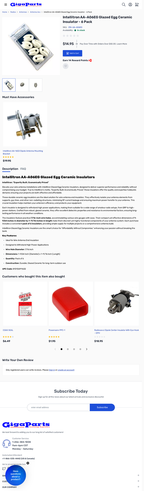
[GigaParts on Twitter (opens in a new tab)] (4, 468)
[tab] (10, 169)
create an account (66, 370)
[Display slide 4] (80, 349)
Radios (13, 12)
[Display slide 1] (61, 349)
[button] (15, 475)
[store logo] (26, 4)
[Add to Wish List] (66, 66)
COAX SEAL (8, 330)
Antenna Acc (35, 12)
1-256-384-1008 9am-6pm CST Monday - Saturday (22, 445)
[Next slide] (86, 349)
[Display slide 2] (68, 349)
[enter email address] (58, 407)
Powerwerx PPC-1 (57, 330)
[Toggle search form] (124, 4)
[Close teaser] (27, 463)
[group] (71, 36)
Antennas (23, 12)
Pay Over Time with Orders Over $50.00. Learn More (103, 44)
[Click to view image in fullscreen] (31, 46)
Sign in (52, 370)
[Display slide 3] (74, 349)
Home (4, 12)
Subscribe (102, 407)
